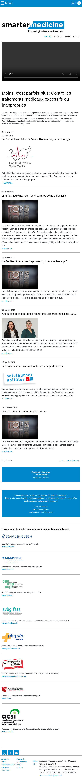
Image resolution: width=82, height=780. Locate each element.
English (76, 36)
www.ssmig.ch (8, 547)
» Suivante (7, 183)
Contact (20, 767)
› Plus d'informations (41, 509)
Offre (3, 762)
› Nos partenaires (41, 507)
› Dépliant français (41, 475)
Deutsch (57, 36)
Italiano (67, 36)
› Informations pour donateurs (41, 512)
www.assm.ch (8, 570)
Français (47, 36)
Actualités (5, 759)
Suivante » (74, 460)
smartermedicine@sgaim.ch (50, 775)
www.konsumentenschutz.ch (14, 676)
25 (68, 460)
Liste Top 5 (5, 770)
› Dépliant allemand (41, 478)
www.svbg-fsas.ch (9, 623)
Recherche (21, 759)
